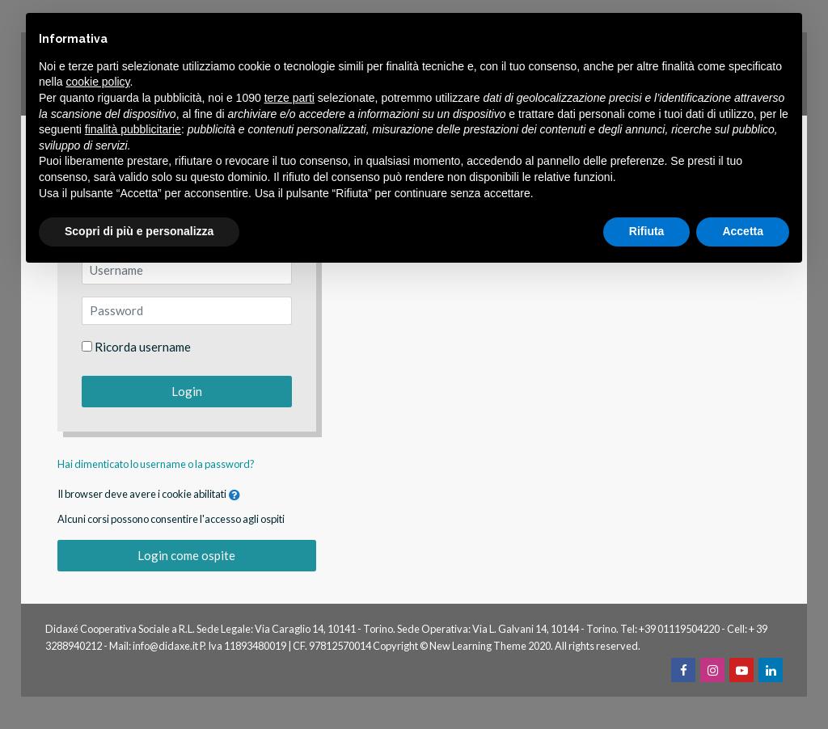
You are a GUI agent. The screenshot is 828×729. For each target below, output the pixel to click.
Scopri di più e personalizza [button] (139, 231)
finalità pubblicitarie (133, 129)
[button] (234, 495)
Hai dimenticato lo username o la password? (156, 463)
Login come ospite (186, 555)
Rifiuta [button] (647, 231)
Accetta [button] (742, 231)
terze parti (289, 97)
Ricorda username (143, 346)
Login (186, 391)
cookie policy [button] (97, 81)
